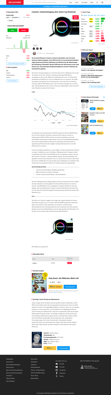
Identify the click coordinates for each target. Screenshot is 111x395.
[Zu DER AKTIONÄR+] (84, 2)
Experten (34, 364)
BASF (82, 29)
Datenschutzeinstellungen (14, 373)
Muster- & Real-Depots (38, 370)
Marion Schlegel (50, 53)
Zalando (83, 31)
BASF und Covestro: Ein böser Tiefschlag (47, 172)
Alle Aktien (34, 359)
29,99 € (93, 121)
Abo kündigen (10, 381)
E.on (82, 26)
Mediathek (34, 362)
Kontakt (60, 364)
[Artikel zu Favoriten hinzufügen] (41, 48)
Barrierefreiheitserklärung (14, 370)
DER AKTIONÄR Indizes (38, 373)
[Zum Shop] (70, 2)
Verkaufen (23, 30)
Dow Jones (90, 15)
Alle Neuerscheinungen (102, 97)
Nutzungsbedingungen (13, 364)
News (91, 19)
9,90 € (92, 108)
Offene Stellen (10, 378)
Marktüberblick (35, 367)
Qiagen (82, 38)
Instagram (61, 370)
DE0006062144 (16, 17)
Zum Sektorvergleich (12, 80)
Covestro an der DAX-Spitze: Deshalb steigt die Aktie (50, 170)
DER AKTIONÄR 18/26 (96, 125)
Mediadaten (9, 359)
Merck (82, 34)
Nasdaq (85, 15)
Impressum (9, 362)
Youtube (60, 367)
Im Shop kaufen (70, 287)
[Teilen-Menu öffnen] (34, 48)
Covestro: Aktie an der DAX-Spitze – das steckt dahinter (51, 174)
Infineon (83, 19)
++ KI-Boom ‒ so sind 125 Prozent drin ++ (55, 6)
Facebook (60, 373)
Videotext (9, 375)
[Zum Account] (76, 2)
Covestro (35, 45)
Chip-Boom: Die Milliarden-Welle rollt (64, 278)
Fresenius (83, 36)
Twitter (60, 376)
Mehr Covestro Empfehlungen (96, 86)
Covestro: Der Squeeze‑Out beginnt (92, 70)
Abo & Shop (34, 375)
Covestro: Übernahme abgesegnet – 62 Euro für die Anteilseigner (92, 76)
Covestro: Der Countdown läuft (90, 82)
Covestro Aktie (10, 15)
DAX (82, 15)
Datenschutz (10, 367)
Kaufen (12, 30)
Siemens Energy (84, 21)
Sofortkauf (55, 286)
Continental (83, 24)
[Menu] (102, 2)
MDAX (95, 15)
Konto (55, 292)
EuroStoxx (102, 15)
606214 (8, 17)
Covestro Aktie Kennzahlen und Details (16, 63)
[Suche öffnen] (32, 2)
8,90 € (92, 133)
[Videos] (92, 2)
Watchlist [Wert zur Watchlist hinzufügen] (11, 20)
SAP (82, 41)
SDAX (98, 15)
